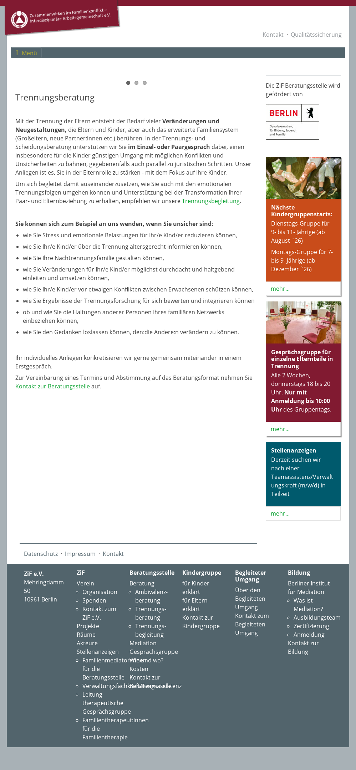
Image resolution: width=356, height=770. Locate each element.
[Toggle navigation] (26, 52)
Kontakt (273, 34)
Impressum (80, 571)
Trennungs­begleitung (211, 337)
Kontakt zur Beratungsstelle (52, 522)
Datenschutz (41, 571)
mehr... (280, 289)
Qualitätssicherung (316, 34)
